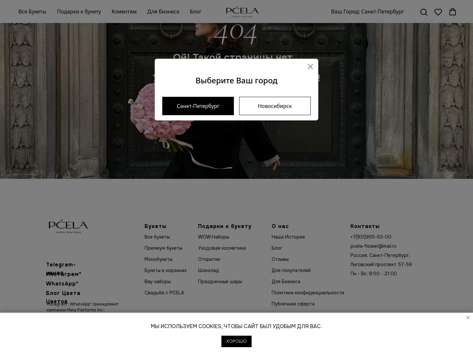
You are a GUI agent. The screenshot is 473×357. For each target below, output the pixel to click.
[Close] (310, 66)
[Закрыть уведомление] (468, 317)
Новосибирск (275, 106)
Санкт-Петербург (198, 106)
